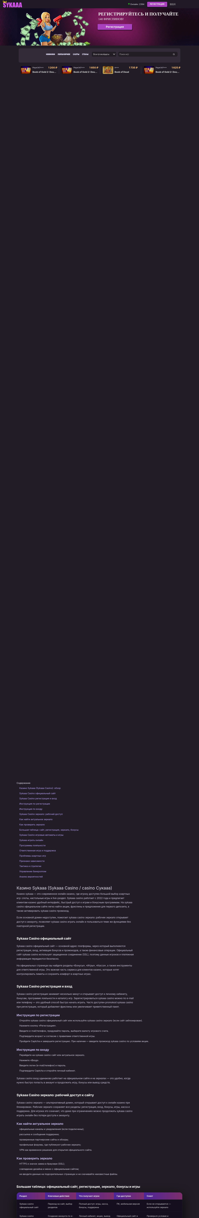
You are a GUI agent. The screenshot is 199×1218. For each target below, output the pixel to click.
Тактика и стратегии (30, 866)
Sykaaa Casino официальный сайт (37, 793)
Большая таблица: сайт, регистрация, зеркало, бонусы (48, 829)
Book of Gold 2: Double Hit (45, 72)
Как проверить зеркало (32, 824)
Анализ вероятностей (31, 876)
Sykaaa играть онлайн (31, 840)
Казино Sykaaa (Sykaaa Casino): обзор (40, 788)
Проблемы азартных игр (32, 855)
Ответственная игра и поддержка (37, 850)
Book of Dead (122, 72)
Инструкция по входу (30, 809)
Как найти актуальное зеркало (36, 819)
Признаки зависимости (31, 861)
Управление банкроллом (32, 871)
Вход (173, 4)
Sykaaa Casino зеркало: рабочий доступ (41, 814)
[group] (99, 27)
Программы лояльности (32, 845)
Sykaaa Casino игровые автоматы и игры (41, 835)
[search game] (173, 54)
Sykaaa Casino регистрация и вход (38, 798)
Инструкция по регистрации (34, 803)
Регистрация (157, 4)
